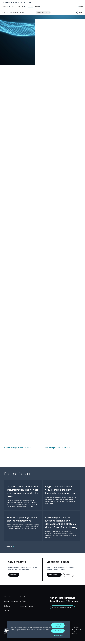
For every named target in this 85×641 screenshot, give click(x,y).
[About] (38, 7)
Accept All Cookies (58, 625)
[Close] (67, 625)
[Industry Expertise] (19, 7)
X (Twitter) (71, 629)
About (6, 611)
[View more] (41, 546)
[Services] (6, 7)
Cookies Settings (58, 635)
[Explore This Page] (43, 13)
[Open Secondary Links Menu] (80, 7)
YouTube (78, 629)
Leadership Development (56, 447)
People (22, 596)
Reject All (58, 630)
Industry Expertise (11, 601)
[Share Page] (79, 12)
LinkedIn (76, 627)
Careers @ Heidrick (27, 606)
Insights (7, 606)
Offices (22, 601)
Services (7, 596)
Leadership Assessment (17, 447)
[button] (6, 630)
